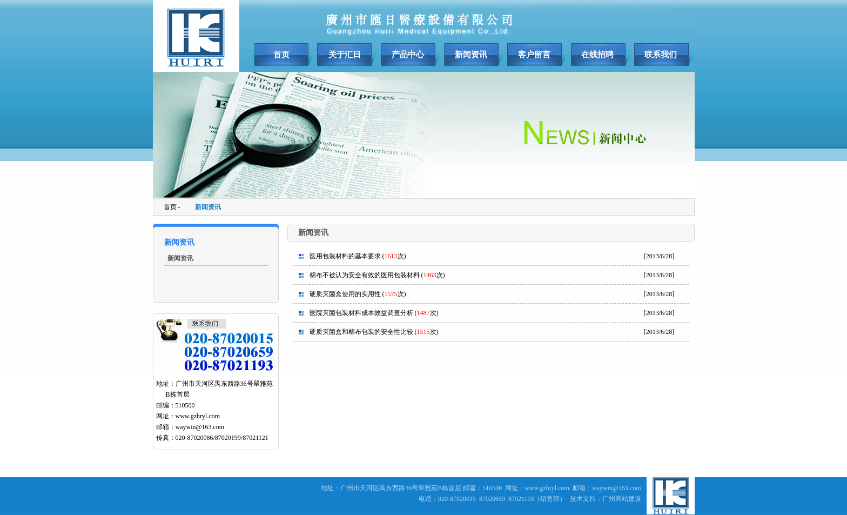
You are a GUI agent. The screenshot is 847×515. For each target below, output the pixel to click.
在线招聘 (597, 54)
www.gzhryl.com (198, 416)
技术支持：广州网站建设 (605, 499)
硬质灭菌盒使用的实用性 (345, 294)
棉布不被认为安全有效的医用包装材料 (365, 275)
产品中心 (408, 54)
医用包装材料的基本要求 (345, 256)
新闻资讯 (471, 54)
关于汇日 (344, 54)
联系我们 (660, 54)
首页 (281, 54)
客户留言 (534, 54)
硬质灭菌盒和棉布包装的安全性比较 (361, 332)
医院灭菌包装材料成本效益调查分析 (361, 313)
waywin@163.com (200, 427)
